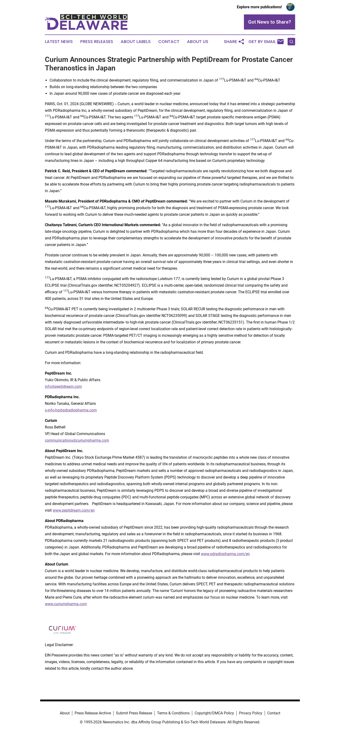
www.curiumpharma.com (66, 604)
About (65, 713)
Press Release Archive (93, 713)
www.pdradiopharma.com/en (225, 554)
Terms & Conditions (173, 713)
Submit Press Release (134, 713)
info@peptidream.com (63, 386)
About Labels (136, 41)
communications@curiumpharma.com (77, 440)
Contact (168, 41)
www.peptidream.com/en (74, 510)
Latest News (59, 41)
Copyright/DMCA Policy (214, 713)
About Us (197, 41)
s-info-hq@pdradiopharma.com (71, 410)
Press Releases (96, 41)
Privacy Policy (250, 713)
